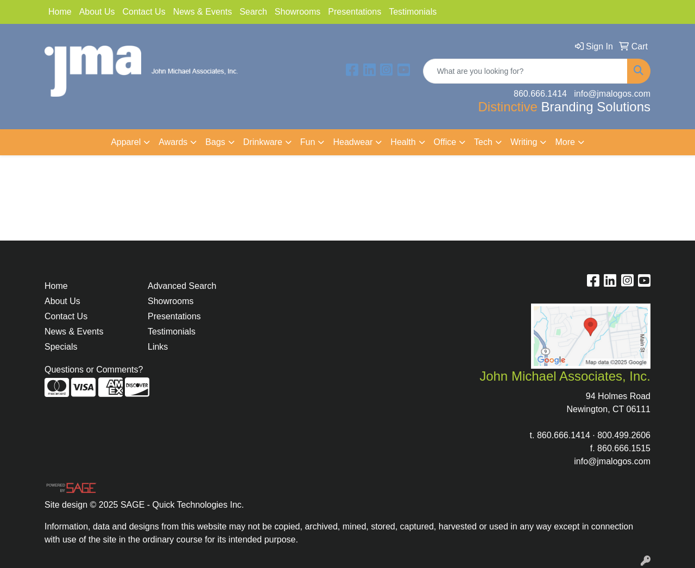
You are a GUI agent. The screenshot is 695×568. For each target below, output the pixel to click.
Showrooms (297, 11)
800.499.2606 (623, 435)
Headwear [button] (352, 142)
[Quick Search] (525, 71)
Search (253, 11)
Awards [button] (173, 142)
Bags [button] (215, 142)
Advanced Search (182, 286)
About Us (97, 11)
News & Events (202, 11)
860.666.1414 (563, 435)
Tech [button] (483, 142)
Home (60, 11)
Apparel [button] (126, 142)
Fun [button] (307, 142)
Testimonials (413, 11)
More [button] (564, 142)
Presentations (354, 11)
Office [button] (445, 142)
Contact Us (144, 11)
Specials (61, 346)
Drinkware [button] (262, 142)
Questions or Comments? (94, 369)
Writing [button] (524, 142)
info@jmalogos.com (612, 461)
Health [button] (402, 142)
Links (158, 346)
